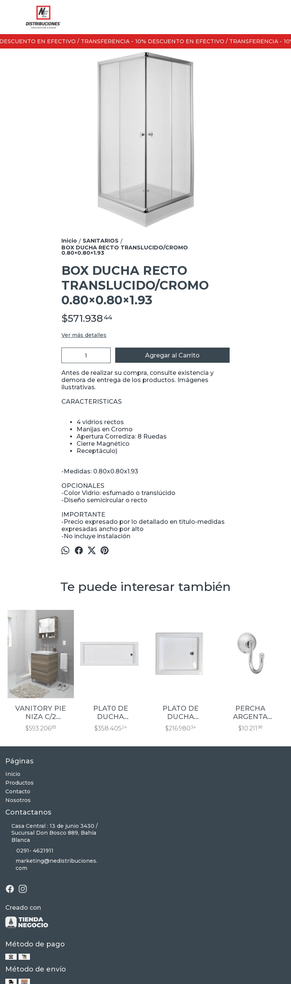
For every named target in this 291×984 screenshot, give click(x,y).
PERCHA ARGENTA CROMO (250, 712)
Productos (19, 782)
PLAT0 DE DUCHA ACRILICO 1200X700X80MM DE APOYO (110, 712)
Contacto (17, 791)
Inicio (12, 774)
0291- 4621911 (29, 850)
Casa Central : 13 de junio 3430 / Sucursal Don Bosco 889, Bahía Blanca (51, 833)
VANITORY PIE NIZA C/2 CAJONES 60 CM (41, 712)
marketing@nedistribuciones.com (51, 864)
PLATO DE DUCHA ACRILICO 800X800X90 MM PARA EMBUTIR (180, 712)
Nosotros (18, 800)
